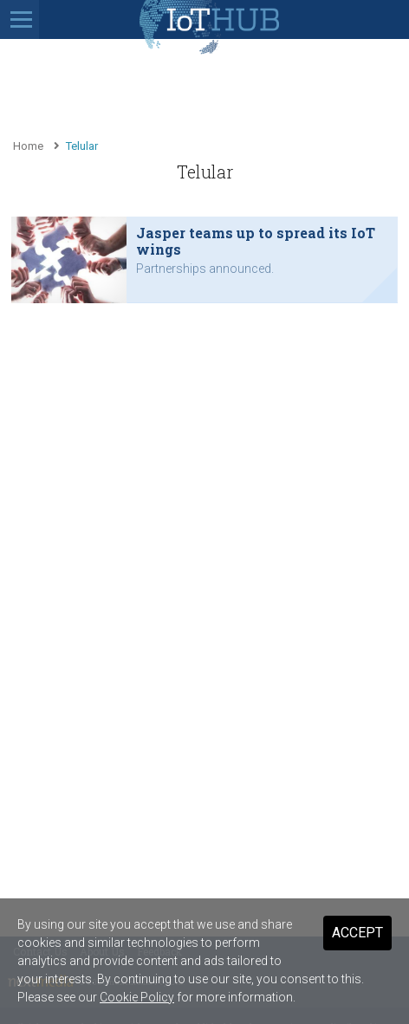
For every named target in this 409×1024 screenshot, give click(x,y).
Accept (357, 932)
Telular (82, 145)
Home (28, 145)
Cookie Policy (137, 997)
